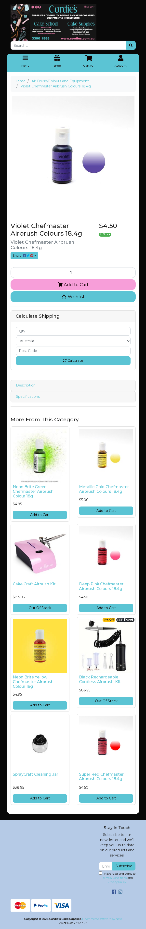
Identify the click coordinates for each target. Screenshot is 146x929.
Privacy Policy (116, 882)
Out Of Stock (40, 608)
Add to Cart (73, 284)
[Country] (73, 341)
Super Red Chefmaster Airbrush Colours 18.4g (101, 776)
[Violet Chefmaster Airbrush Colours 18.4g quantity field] (73, 272)
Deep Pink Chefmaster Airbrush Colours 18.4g (101, 586)
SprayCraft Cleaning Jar (35, 774)
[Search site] (131, 45)
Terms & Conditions (114, 878)
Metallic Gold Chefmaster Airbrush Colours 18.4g (104, 489)
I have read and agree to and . (117, 877)
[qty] (73, 331)
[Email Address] (106, 866)
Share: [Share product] (23, 255)
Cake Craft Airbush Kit (34, 584)
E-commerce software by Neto (102, 919)
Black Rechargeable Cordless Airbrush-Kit (100, 679)
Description (26, 385)
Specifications (28, 396)
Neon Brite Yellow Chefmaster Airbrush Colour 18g (33, 682)
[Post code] (73, 351)
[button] (73, 296)
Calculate (73, 360)
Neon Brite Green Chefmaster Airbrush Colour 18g (33, 491)
